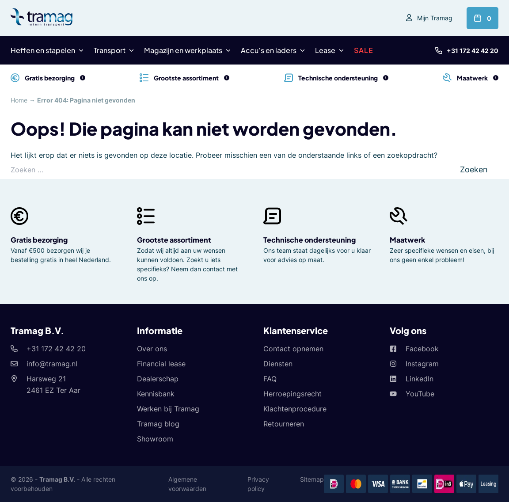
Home (19, 100)
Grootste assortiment (174, 239)
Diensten (278, 363)
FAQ (270, 378)
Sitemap (312, 479)
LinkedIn (420, 378)
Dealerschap (158, 378)
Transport (109, 50)
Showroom (155, 438)
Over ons (152, 348)
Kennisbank (156, 393)
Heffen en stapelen (43, 50)
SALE (362, 50)
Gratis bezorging (39, 239)
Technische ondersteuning (308, 239)
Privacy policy (259, 483)
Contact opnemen (293, 348)
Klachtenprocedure (295, 408)
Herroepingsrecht (292, 393)
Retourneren (283, 423)
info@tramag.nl (52, 363)
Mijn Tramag (434, 18)
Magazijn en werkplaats (182, 50)
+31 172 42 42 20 (472, 50)
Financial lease (161, 363)
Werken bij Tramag (168, 408)
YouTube (420, 393)
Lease (323, 50)
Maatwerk (407, 239)
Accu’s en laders (267, 50)
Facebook (422, 348)
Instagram (422, 363)
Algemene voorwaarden (188, 483)
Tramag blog (158, 423)
